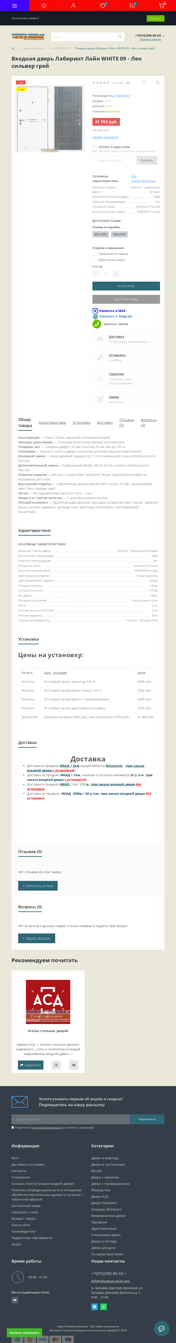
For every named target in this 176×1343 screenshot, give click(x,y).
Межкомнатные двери (108, 1215)
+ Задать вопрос (37, 937)
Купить (147, 160)
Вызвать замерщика (24, 1333)
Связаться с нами (25, 1211)
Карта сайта (21, 1224)
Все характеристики (143, 178)
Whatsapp (103, 1306)
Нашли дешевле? (105, 137)
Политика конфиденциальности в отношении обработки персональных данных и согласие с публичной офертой (47, 1194)
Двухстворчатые (104, 1228)
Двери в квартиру (105, 1157)
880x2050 (101, 234)
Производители (23, 1231)
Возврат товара (23, 1218)
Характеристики (52, 421)
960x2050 (119, 234)
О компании (21, 1176)
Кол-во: (98, 266)
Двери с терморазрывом (110, 1183)
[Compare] (157, 82)
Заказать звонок (150, 39)
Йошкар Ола (100, 1189)
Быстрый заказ (126, 299)
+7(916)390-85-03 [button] (109, 1272)
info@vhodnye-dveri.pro (110, 1280)
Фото (15, 1157)
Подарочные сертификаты (32, 1237)
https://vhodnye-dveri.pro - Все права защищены (88, 1326)
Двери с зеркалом (105, 1176)
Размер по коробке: (106, 227)
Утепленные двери (106, 1234)
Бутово (96, 1170)
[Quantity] (105, 273)
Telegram (94, 1306)
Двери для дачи (103, 1247)
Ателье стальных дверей (48, 1030)
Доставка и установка (28, 1164)
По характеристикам (107, 1253)
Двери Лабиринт (34, 48)
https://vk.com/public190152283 (15, 1299)
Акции (16, 1243)
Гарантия (116, 373)
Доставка (116, 336)
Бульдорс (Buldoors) (106, 1208)
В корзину (126, 286)
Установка (117, 354)
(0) (128, 82)
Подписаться (147, 1118)
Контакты (19, 1170)
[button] (73, 5)
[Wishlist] (144, 82)
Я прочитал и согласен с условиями (54, 1127)
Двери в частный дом (108, 1164)
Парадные (99, 1221)
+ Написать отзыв (38, 885)
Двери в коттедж (104, 1241)
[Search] (120, 36)
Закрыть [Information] (155, 18)
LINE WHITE (60, 48)
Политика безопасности (46, 1127)
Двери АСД (99, 1196)
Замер (114, 396)
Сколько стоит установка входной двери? (43, 1183)
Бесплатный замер (26, 1205)
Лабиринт (123, 95)
